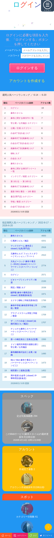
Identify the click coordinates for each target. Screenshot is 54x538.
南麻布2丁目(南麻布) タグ (22, 186)
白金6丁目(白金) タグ (20, 133)
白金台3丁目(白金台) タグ (22, 143)
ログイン (15, 108)
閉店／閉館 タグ (18, 287)
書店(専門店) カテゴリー (22, 196)
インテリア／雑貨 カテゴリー (24, 176)
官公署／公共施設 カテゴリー (24, 123)
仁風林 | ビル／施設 (20, 241)
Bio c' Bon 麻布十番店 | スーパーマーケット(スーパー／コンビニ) (24, 363)
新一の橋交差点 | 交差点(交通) (24, 339)
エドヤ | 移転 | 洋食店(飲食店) (24, 300)
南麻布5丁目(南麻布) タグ (22, 138)
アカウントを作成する (27, 81)
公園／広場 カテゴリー (21, 128)
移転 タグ (15, 153)
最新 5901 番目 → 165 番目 (23, 191)
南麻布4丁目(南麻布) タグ (22, 148)
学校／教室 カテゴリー (21, 201)
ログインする (27, 68)
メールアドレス (13, 50)
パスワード (14, 55)
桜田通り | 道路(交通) (20, 370)
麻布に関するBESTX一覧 (22, 118)
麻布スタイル (17, 113)
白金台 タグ (16, 158)
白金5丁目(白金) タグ (20, 207)
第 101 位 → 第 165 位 (21, 181)
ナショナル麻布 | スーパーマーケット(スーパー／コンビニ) (24, 331)
